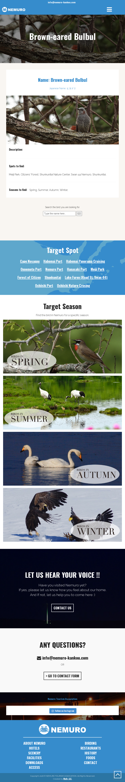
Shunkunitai (53, 277)
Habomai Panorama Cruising (85, 261)
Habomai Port (52, 261)
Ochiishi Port (44, 285)
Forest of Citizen (29, 277)
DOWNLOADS (34, 762)
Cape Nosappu (30, 261)
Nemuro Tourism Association (62, 698)
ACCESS (34, 767)
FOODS (90, 757)
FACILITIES (34, 757)
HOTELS (34, 748)
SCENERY (34, 752)
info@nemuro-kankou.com (61, 2)
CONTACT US (62, 607)
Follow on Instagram (63, 710)
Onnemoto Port (31, 269)
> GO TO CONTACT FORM (62, 675)
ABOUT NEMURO (34, 743)
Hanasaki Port (77, 269)
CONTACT (90, 762)
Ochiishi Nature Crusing (73, 285)
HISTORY (91, 752)
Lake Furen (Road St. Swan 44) (86, 277)
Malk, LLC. (67, 778)
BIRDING (91, 743)
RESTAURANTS (91, 748)
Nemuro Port (54, 269)
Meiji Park (97, 269)
